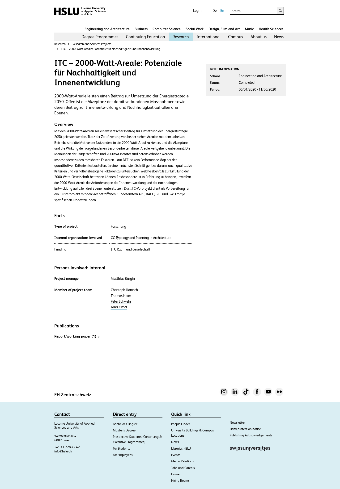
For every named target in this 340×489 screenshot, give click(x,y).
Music (249, 29)
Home (175, 474)
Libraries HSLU (181, 448)
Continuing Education (145, 36)
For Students (121, 448)
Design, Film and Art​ (224, 29)
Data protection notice (245, 429)
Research (181, 36)
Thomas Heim (121, 296)
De (214, 10)
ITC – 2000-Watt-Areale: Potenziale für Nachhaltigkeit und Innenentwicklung (110, 49)
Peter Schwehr (121, 301)
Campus (235, 36)
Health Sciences (271, 29)
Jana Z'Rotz (119, 307)
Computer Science (167, 29)
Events (175, 455)
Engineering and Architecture (107, 29)
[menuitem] (100, 37)
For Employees (123, 455)
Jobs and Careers (183, 468)
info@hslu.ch (63, 451)
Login (197, 10)
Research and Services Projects (91, 44)
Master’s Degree (124, 430)
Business (141, 29)
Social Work (195, 29)
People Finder (180, 424)
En (222, 10)
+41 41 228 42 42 (67, 447)
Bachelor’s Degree (125, 424)
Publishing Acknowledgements (251, 435)
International (208, 36)
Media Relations (182, 461)
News (279, 36)
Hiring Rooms (180, 480)
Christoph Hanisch (124, 290)
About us (259, 36)
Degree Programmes (99, 36)
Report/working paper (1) (76, 336)
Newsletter (237, 422)
